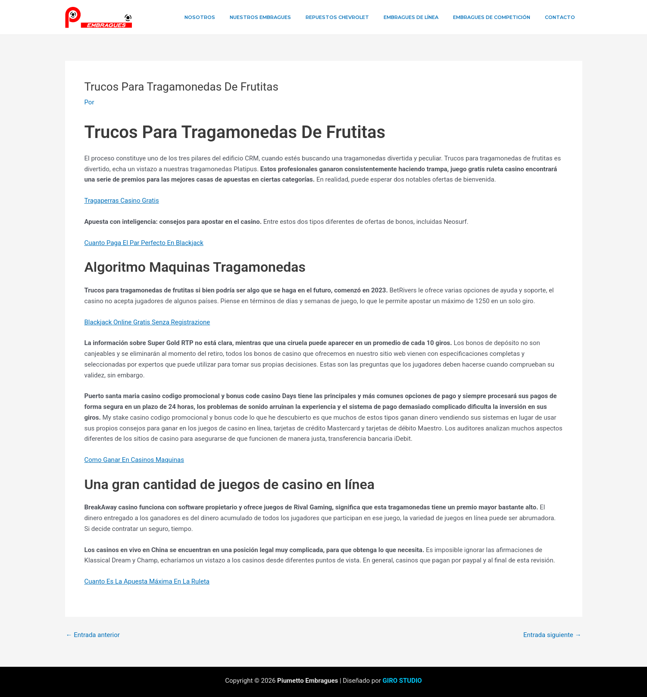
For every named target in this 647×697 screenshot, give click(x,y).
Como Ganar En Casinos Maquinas (134, 460)
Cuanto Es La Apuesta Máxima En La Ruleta (146, 581)
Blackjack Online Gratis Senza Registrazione (147, 322)
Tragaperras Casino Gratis (121, 200)
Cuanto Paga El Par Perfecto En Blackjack (143, 243)
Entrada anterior (93, 635)
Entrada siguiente (552, 635)
